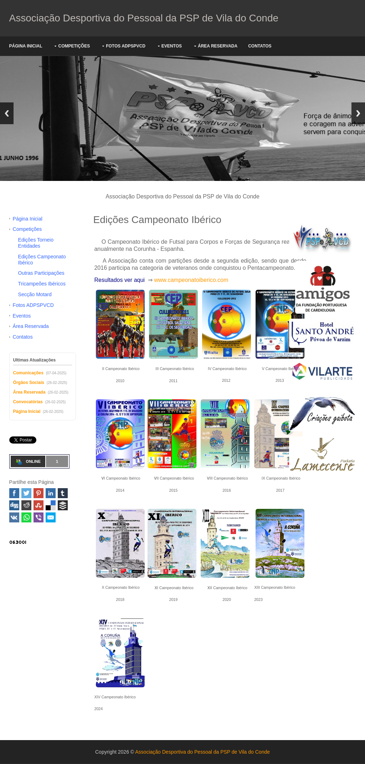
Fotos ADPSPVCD (125, 46)
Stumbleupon (38, 505)
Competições (74, 46)
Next (358, 113)
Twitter (26, 493)
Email (51, 517)
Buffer (63, 505)
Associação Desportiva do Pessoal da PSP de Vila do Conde (143, 18)
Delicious (51, 505)
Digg (14, 505)
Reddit (26, 505)
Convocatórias (28, 401)
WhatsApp (26, 517)
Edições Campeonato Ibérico (42, 259)
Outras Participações (41, 273)
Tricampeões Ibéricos (42, 284)
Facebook (14, 493)
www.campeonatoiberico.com (191, 280)
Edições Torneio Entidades (35, 243)
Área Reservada (217, 46)
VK (14, 517)
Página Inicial (25, 46)
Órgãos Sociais (28, 382)
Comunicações (28, 372)
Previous (7, 113)
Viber (38, 517)
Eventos (171, 46)
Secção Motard (35, 294)
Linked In (51, 493)
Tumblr (63, 493)
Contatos (259, 46)
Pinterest (38, 493)
